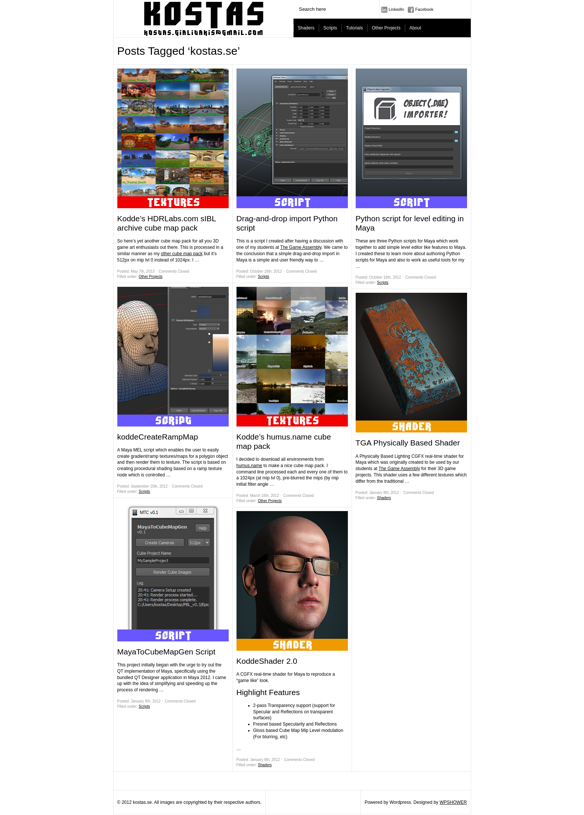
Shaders (306, 28)
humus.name (249, 465)
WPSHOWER (453, 802)
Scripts (330, 28)
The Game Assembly (300, 247)
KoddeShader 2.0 (267, 661)
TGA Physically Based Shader (408, 442)
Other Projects (386, 28)
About (415, 28)
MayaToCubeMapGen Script (166, 651)
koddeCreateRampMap (157, 436)
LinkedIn (396, 9)
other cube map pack (182, 253)
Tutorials (354, 28)
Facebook (424, 9)
